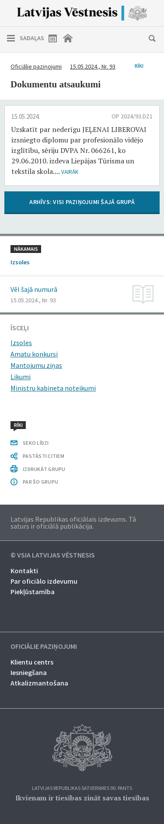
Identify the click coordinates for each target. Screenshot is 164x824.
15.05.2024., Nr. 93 (92, 66)
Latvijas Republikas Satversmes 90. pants (82, 788)
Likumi (20, 376)
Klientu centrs (31, 662)
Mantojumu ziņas (36, 365)
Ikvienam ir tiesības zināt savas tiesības (82, 797)
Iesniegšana (28, 672)
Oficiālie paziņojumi (36, 66)
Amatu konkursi (34, 354)
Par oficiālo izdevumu (43, 581)
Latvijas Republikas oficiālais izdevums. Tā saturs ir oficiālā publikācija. (73, 522)
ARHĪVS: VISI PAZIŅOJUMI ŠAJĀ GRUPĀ (82, 202)
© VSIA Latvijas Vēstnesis (52, 555)
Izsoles (21, 342)
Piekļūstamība (32, 591)
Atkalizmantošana (39, 683)
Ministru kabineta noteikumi (53, 388)
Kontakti (24, 570)
